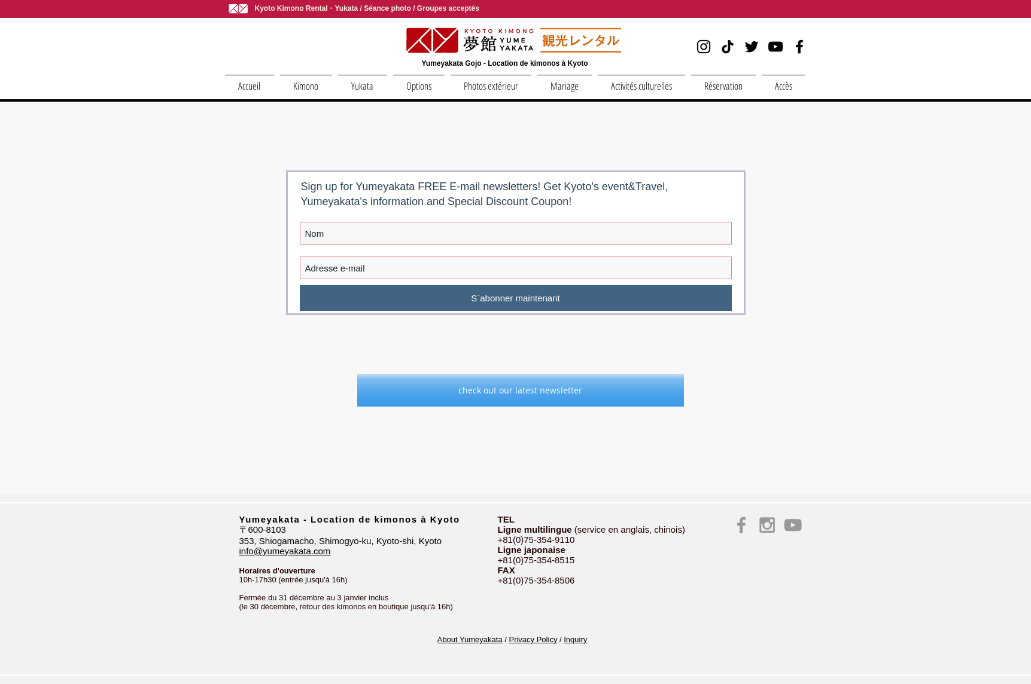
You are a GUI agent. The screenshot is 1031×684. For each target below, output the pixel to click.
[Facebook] (799, 47)
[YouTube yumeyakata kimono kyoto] (793, 525)
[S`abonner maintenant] (516, 298)
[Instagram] (704, 47)
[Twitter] (752, 47)
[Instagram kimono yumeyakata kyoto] (767, 525)
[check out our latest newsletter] (520, 390)
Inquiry (575, 639)
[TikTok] (728, 47)
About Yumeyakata (470, 639)
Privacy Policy (533, 639)
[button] (306, 80)
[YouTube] (775, 47)
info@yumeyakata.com (285, 551)
